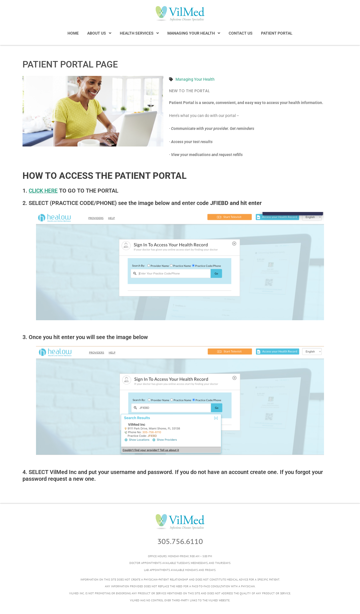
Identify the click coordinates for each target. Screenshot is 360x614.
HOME (73, 33)
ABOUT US (99, 33)
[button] (99, 33)
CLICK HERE (44, 190)
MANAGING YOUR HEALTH (193, 33)
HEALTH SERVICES (139, 33)
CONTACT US (241, 33)
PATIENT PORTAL (276, 33)
